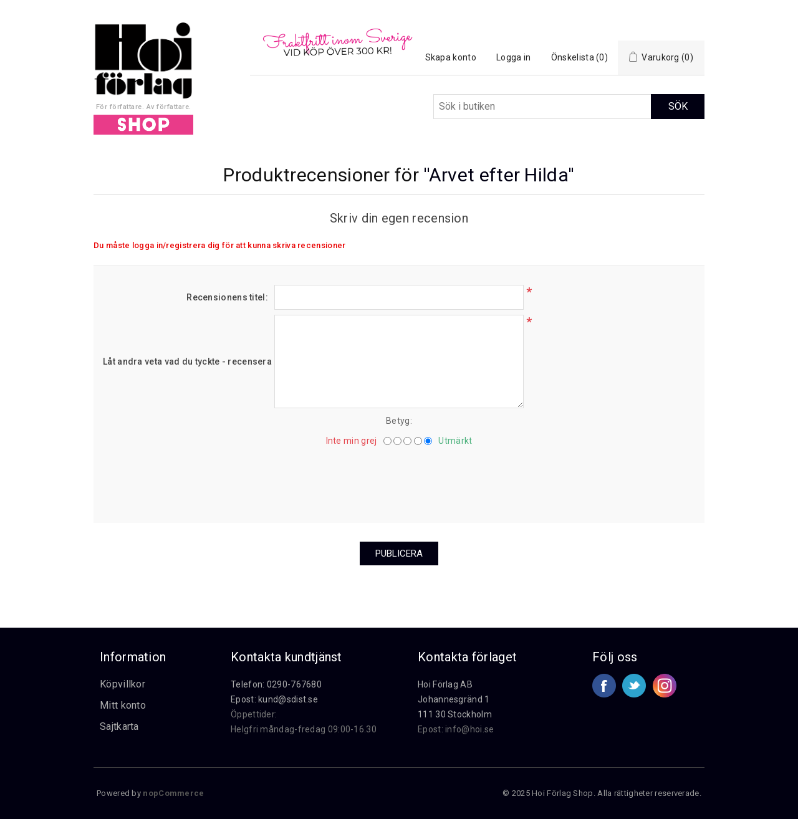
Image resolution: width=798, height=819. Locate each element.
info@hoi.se (469, 729)
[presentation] (399, 480)
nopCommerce (173, 793)
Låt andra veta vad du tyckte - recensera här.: (185, 361)
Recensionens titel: (227, 297)
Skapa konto (450, 57)
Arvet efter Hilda (498, 175)
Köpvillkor (122, 684)
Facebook (604, 685)
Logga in (513, 57)
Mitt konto (123, 705)
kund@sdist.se (288, 699)
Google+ (664, 685)
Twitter (634, 685)
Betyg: (399, 421)
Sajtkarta (119, 726)
